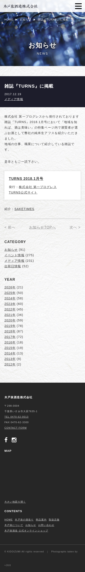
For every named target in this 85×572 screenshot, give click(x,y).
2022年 (10, 309)
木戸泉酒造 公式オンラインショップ (26, 530)
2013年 (10, 359)
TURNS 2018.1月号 (26, 179)
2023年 (10, 304)
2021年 (10, 315)
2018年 (10, 331)
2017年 (10, 337)
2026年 (10, 287)
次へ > (75, 227)
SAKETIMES (24, 209)
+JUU (7, 565)
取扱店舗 (54, 519)
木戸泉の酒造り (24, 519)
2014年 (10, 353)
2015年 (10, 348)
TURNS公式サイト (23, 192)
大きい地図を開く (15, 501)
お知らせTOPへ (42, 227)
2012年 (10, 364)
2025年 (10, 293)
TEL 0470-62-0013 (16, 416)
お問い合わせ (46, 525)
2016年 (10, 342)
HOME (8, 519)
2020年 (10, 320)
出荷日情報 (12, 266)
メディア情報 (13, 99)
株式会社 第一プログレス (38, 187)
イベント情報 (14, 255)
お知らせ (11, 249)
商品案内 (41, 519)
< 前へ (9, 227)
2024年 (10, 298)
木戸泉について (13, 525)
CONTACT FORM (15, 427)
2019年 (10, 326)
